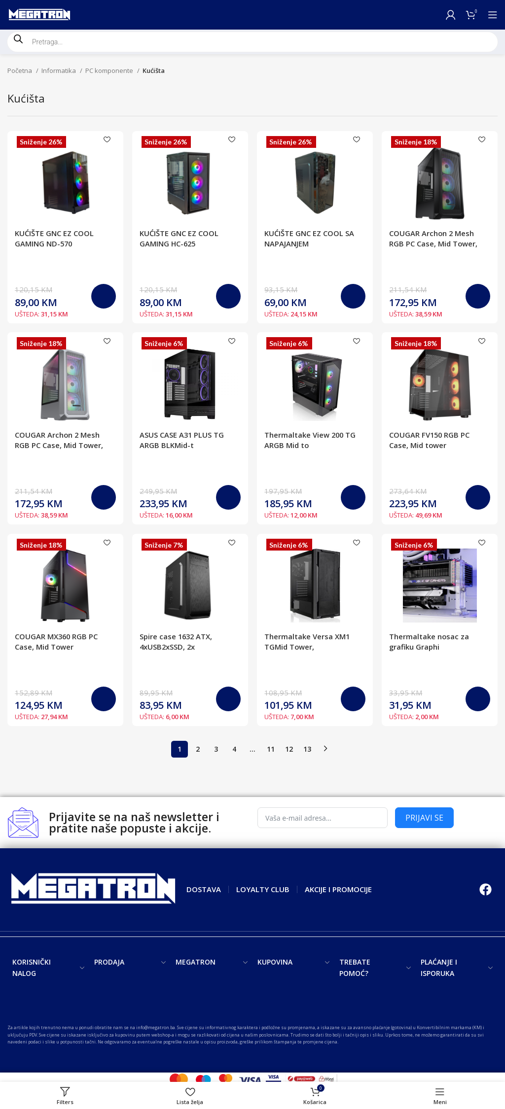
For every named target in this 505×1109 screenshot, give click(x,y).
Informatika (59, 70)
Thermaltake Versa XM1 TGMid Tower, (308, 642)
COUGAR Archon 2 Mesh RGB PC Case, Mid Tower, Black (434, 243)
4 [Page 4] (234, 750)
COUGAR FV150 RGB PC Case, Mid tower (431, 440)
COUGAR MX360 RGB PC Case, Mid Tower (57, 642)
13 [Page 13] (307, 750)
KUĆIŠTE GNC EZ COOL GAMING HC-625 (180, 238)
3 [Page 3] (216, 750)
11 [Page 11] (271, 750)
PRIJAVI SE (424, 819)
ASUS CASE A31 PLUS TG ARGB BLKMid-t (182, 440)
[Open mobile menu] (493, 15)
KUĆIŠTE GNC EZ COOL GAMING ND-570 (55, 238)
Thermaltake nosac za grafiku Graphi (430, 642)
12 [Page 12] (289, 750)
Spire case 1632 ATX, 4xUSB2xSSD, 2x (177, 642)
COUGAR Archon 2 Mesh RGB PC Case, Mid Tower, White (59, 445)
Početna (20, 70)
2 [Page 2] (198, 750)
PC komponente (110, 70)
